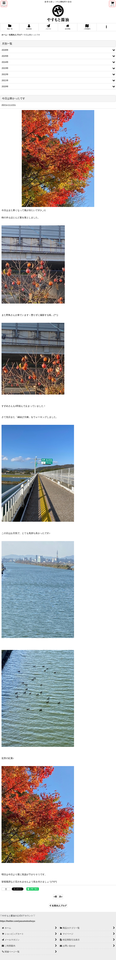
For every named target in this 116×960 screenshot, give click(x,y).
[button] (4, 4)
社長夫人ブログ (58, 905)
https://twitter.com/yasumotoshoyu (17, 921)
